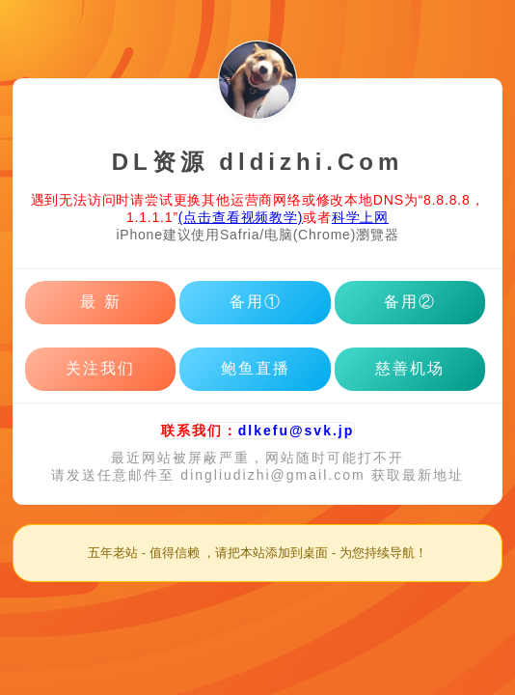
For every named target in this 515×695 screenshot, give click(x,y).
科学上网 (360, 217)
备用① (256, 301)
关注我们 (100, 368)
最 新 (100, 301)
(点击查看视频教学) (240, 217)
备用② (410, 301)
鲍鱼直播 (255, 368)
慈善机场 (410, 368)
